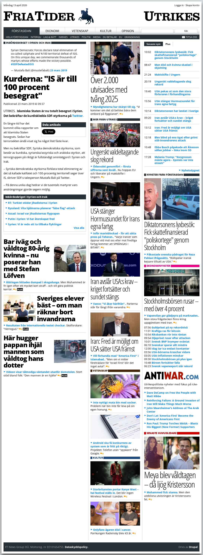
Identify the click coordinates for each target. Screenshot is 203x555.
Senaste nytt (155, 43)
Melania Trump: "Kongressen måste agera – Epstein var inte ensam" (174, 160)
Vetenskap (80, 31)
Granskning (132, 37)
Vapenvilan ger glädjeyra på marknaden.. (173, 315)
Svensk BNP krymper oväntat (170, 341)
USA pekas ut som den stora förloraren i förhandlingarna (173, 92)
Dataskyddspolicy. (76, 547)
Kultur (105, 31)
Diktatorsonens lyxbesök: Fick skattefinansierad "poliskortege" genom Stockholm (176, 55)
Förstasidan (21, 31)
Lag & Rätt (49, 37)
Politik (86, 37)
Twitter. (77, 116)
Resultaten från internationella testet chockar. (36, 325)
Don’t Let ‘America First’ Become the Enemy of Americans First (170, 417)
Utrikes (74, 37)
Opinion (128, 31)
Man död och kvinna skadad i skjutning (173, 66)
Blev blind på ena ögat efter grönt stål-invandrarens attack (176, 139)
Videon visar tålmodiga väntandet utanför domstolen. (40, 372)
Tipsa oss (191, 37)
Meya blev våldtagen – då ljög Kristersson (170, 479)
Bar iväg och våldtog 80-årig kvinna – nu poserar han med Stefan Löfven (26, 258)
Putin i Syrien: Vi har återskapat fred (31, 219)
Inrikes (63, 37)
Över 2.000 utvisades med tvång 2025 (108, 89)
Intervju (36, 37)
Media (96, 37)
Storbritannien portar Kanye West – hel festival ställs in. (114, 491)
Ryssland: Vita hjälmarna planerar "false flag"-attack (41, 208)
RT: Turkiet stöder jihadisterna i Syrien (32, 203)
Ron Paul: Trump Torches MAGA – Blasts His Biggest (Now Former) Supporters (172, 425)
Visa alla (79, 228)
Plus (167, 44)
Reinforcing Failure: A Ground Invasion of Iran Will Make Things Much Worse (173, 402)
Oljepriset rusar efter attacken (171, 338)
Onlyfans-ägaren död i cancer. (112, 529)
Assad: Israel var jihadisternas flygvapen (34, 213)
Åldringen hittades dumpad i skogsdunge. (33, 282)
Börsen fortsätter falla (166, 362)
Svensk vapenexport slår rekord (172, 366)
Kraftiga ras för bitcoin (166, 331)
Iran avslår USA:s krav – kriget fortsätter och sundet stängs (174, 119)
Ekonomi (52, 31)
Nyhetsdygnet (190, 170)
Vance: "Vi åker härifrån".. (109, 303)
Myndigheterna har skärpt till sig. (114, 107)
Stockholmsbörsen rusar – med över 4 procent (171, 304)
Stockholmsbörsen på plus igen (172, 359)
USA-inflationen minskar (167, 355)
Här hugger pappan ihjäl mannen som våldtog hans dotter (24, 351)
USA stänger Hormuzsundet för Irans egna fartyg (175, 102)
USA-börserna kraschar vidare (171, 352)
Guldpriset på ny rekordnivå (170, 327)
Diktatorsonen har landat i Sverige (177, 111)
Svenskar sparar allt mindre (169, 345)
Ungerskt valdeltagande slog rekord (173, 83)
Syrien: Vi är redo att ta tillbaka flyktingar (34, 224)
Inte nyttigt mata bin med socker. (115, 402)
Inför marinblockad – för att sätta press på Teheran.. (113, 235)
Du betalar (110, 37)
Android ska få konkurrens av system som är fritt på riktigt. (110, 444)
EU (120, 37)
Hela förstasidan (17, 37)
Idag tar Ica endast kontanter (170, 348)
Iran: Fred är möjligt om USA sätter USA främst (173, 129)
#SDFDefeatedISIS (22, 64)
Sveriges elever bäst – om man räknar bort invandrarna (60, 308)
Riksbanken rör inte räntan (169, 334)
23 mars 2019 (58, 70)
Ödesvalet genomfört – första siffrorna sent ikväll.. (110, 168)
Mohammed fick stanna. (162, 492)
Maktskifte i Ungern (167, 74)
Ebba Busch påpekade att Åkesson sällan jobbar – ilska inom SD (177, 148)
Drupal (193, 547)
